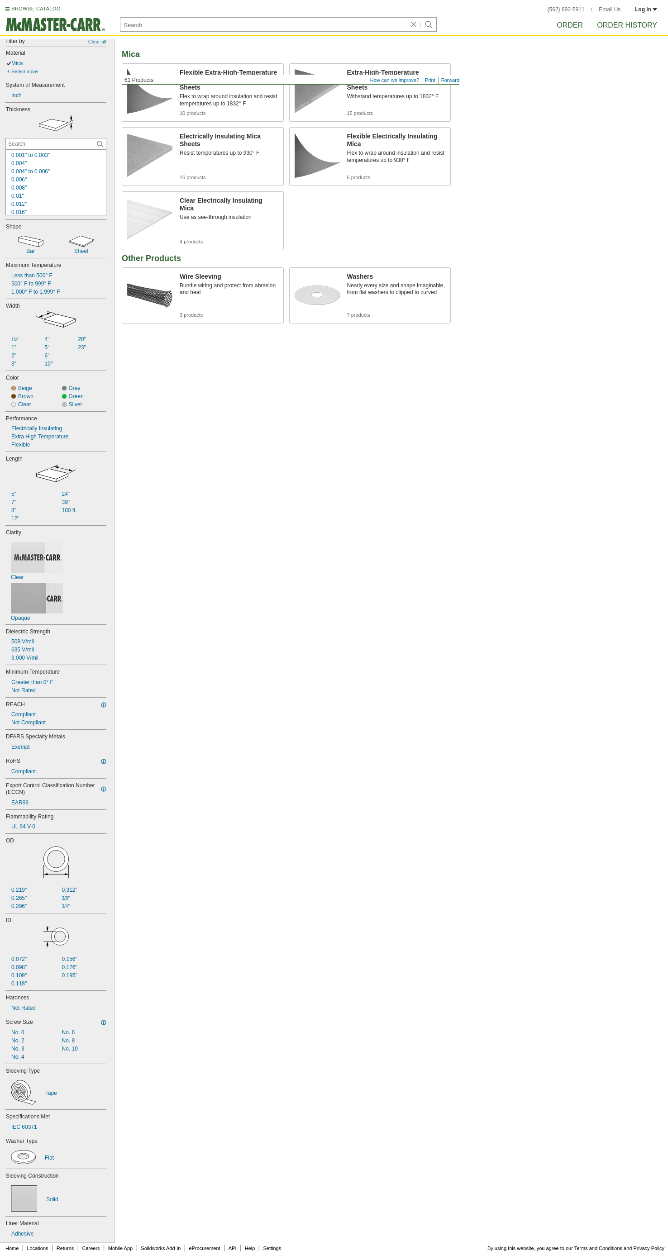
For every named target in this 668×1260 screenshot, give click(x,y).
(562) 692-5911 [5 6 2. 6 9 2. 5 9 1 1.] (566, 9)
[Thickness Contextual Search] (55, 144)
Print (430, 80)
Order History (627, 25)
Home (12, 1248)
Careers (91, 1248)
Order (570, 25)
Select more (24, 71)
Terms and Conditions (598, 1248)
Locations (37, 1248)
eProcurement (204, 1248)
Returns (65, 1248)
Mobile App (120, 1248)
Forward (450, 80)
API (233, 1248)
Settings (272, 1248)
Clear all (97, 41)
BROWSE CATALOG (35, 8)
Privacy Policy (649, 1248)
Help (250, 1248)
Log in (646, 9)
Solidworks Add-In (161, 1248)
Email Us (609, 9)
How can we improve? (394, 80)
